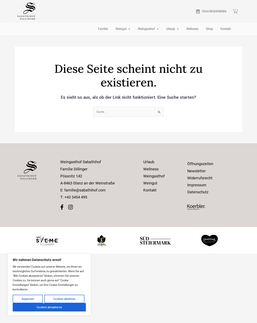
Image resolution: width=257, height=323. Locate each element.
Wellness (192, 29)
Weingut (122, 29)
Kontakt (225, 29)
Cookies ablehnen (64, 298)
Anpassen (28, 298)
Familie (103, 29)
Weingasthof (148, 29)
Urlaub (172, 29)
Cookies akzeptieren (49, 307)
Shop (209, 29)
